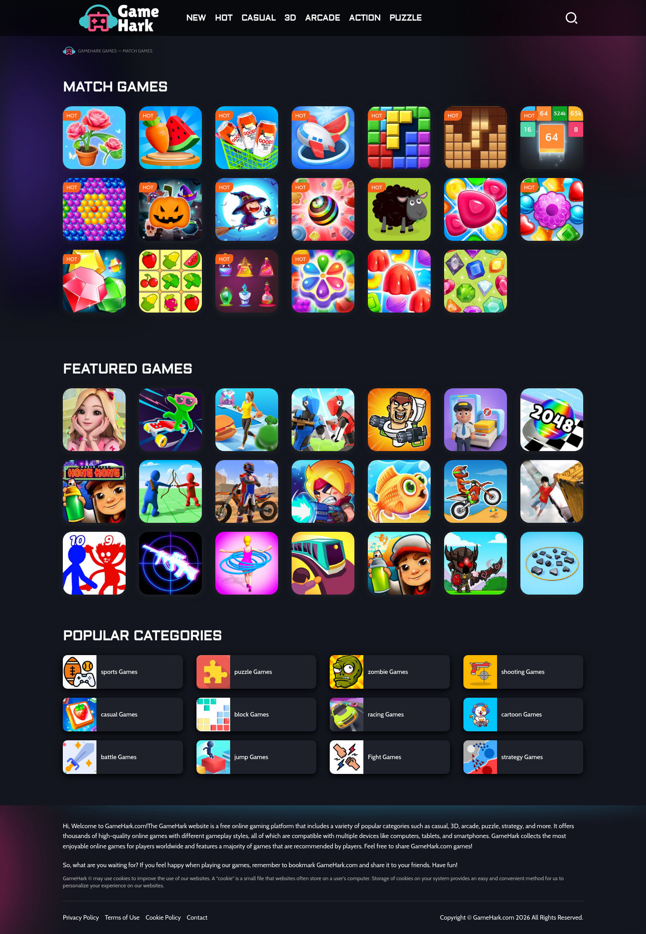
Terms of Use (122, 917)
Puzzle (405, 18)
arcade (322, 18)
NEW (196, 18)
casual (258, 18)
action (364, 18)
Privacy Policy (81, 917)
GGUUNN (119, 17)
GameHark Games (97, 51)
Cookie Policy (163, 917)
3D (290, 18)
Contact (197, 917)
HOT (223, 18)
